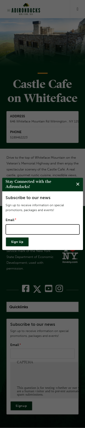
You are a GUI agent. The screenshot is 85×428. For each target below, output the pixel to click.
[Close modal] (77, 184)
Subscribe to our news (28, 197)
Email (10, 220)
